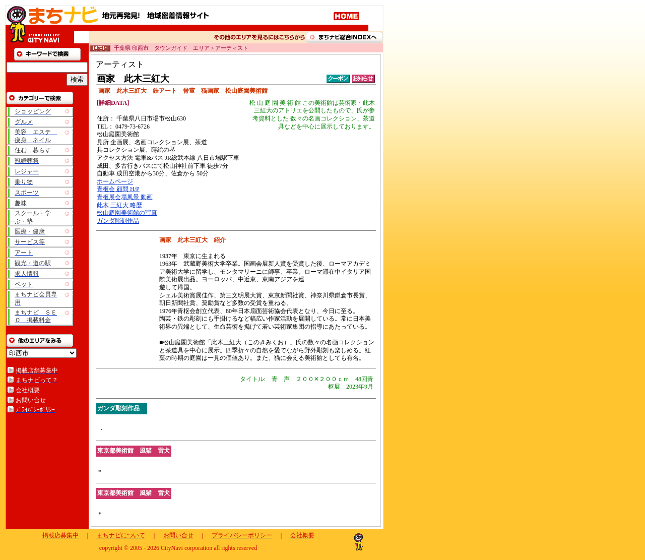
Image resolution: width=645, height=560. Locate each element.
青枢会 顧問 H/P (118, 189)
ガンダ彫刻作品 (118, 220)
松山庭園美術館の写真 (127, 212)
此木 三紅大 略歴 (119, 205)
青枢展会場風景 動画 (125, 197)
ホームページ (115, 181)
